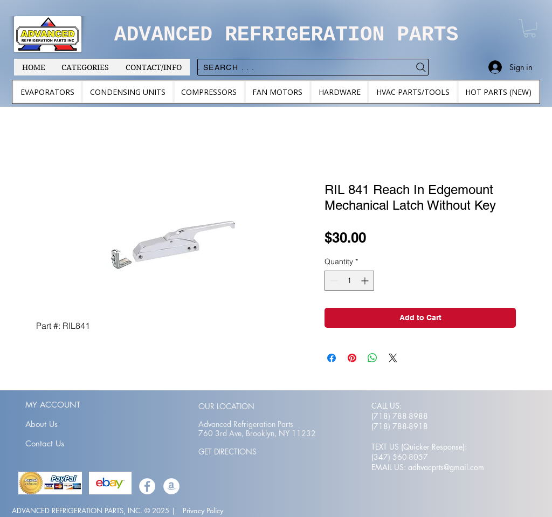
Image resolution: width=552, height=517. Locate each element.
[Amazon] (171, 486)
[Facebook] (147, 486)
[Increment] (365, 280)
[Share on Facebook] (331, 357)
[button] (530, 28)
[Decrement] (333, 280)
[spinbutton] (349, 280)
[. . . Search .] (313, 67)
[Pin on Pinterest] (352, 357)
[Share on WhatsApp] (372, 357)
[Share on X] (393, 357)
